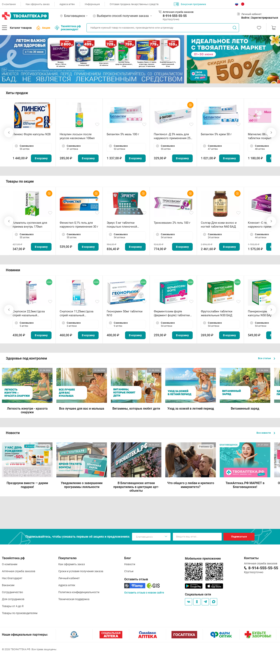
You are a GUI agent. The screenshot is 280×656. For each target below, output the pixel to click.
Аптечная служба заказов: (178, 11)
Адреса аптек (67, 4)
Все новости (265, 432)
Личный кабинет (69, 578)
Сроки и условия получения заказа (80, 571)
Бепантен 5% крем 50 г (216, 134)
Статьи (128, 571)
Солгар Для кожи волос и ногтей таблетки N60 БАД (219, 224)
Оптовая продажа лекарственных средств (134, 4)
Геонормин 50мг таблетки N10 (125, 313)
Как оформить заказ (38, 4)
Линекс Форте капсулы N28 (32, 134)
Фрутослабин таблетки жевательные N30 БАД (216, 313)
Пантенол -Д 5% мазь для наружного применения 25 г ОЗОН (173, 136)
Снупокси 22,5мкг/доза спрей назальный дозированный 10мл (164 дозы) (30, 313)
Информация (92, 4)
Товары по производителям (19, 613)
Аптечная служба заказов (18, 571)
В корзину (41, 158)
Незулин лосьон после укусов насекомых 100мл (77, 136)
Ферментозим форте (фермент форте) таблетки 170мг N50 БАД (172, 313)
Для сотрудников (13, 599)
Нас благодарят (12, 578)
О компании (9, 4)
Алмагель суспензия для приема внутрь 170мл (30, 224)
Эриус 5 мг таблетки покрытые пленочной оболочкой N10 (122, 225)
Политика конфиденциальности (78, 592)
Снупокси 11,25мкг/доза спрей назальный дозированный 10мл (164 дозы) (77, 313)
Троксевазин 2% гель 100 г (172, 222)
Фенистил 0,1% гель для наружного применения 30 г (79, 224)
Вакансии (8, 585)
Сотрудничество (12, 592)
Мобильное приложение (203, 558)
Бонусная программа (190, 4)
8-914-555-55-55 (175, 16)
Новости (129, 564)
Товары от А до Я (13, 606)
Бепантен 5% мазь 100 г (123, 134)
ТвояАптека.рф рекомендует (68, 28)
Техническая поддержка (73, 599)
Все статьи (266, 358)
